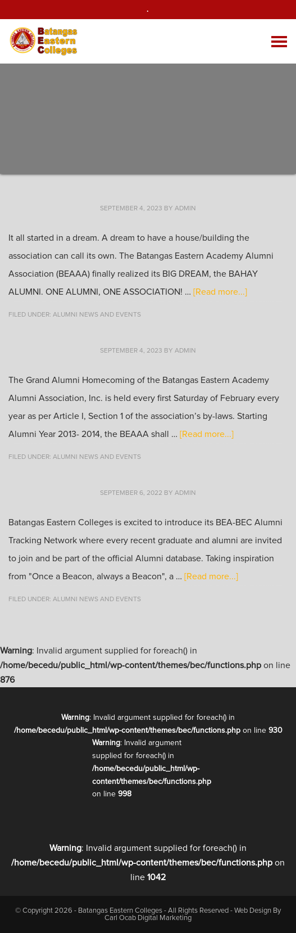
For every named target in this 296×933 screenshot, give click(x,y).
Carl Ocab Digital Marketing (148, 918)
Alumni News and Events (97, 315)
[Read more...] (220, 291)
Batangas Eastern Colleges (44, 41)
